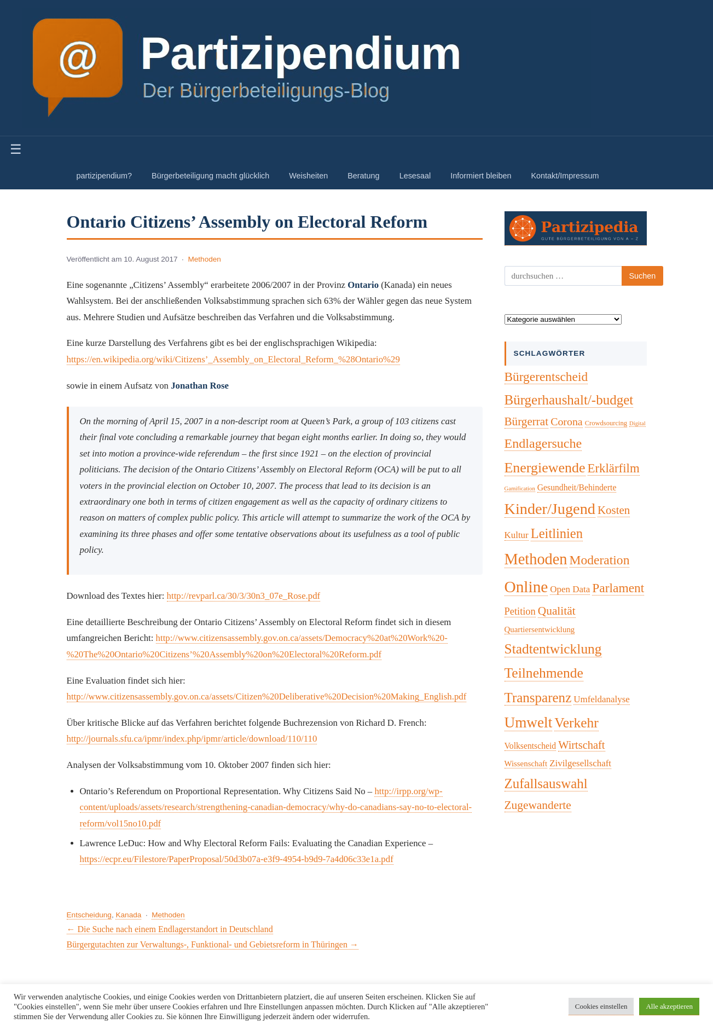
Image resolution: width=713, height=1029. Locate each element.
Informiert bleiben (480, 175)
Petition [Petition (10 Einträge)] (520, 611)
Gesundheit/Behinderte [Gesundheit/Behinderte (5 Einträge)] (577, 487)
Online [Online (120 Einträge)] (526, 587)
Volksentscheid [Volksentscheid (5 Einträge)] (531, 745)
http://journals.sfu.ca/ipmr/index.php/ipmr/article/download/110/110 (192, 738)
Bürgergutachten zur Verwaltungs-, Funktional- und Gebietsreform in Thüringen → (212, 944)
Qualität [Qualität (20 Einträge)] (557, 610)
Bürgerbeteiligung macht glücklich (210, 175)
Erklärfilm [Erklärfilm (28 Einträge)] (614, 468)
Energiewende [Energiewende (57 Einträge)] (545, 468)
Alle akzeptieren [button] (669, 1006)
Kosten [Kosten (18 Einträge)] (614, 510)
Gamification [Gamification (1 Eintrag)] (520, 488)
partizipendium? (104, 175)
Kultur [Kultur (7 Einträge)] (517, 535)
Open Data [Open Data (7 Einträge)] (570, 589)
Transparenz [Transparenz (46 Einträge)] (538, 697)
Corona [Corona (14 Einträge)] (566, 421)
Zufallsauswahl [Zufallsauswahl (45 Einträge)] (546, 783)
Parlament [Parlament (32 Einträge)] (618, 588)
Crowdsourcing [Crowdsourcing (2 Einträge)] (606, 423)
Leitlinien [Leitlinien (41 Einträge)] (557, 533)
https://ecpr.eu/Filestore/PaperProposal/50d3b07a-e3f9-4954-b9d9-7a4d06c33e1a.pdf (236, 859)
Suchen (642, 275)
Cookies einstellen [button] (601, 1006)
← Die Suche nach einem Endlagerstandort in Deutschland (170, 929)
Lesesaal (415, 175)
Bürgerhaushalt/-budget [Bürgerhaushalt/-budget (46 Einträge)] (569, 399)
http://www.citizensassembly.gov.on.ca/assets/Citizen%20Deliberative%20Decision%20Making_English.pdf (267, 696)
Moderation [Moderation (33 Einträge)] (600, 560)
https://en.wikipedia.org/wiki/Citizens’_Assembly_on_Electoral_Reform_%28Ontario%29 (233, 359)
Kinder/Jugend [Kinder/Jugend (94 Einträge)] (550, 508)
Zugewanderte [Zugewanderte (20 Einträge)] (538, 805)
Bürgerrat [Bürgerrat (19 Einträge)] (527, 421)
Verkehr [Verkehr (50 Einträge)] (576, 723)
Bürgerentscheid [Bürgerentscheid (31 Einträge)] (546, 376)
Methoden (204, 259)
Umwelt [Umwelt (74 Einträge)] (529, 722)
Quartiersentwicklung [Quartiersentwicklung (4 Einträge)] (540, 629)
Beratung (363, 175)
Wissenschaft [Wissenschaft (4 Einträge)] (526, 763)
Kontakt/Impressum (565, 175)
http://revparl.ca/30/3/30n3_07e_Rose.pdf (244, 596)
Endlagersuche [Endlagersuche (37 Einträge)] (543, 443)
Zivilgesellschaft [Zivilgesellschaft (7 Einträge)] (580, 763)
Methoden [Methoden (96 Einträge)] (536, 559)
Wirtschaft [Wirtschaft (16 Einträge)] (581, 745)
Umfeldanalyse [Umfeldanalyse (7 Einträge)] (601, 699)
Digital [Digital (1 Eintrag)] (637, 423)
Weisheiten (308, 175)
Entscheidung (89, 915)
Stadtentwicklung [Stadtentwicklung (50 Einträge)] (553, 649)
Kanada (128, 915)
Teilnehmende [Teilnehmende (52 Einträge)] (544, 673)
